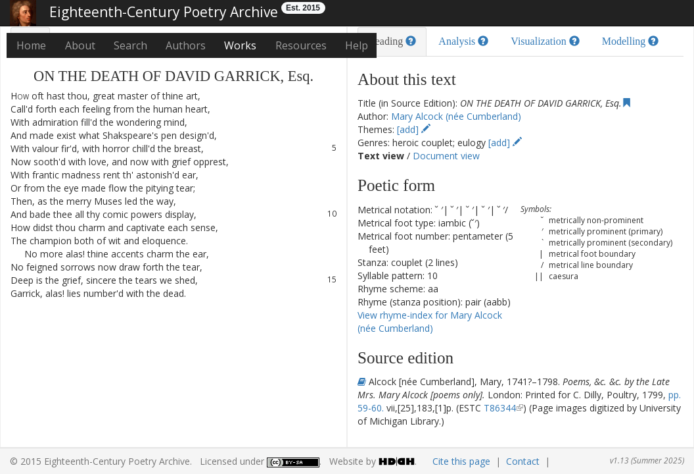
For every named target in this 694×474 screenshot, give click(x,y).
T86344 (500, 408)
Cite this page (461, 461)
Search (130, 45)
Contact (523, 461)
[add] (413, 129)
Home (31, 45)
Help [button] (356, 45)
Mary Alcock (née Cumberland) (456, 116)
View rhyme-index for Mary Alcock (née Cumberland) (430, 321)
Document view (446, 155)
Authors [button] (186, 45)
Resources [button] (301, 45)
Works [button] (240, 45)
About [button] (80, 45)
